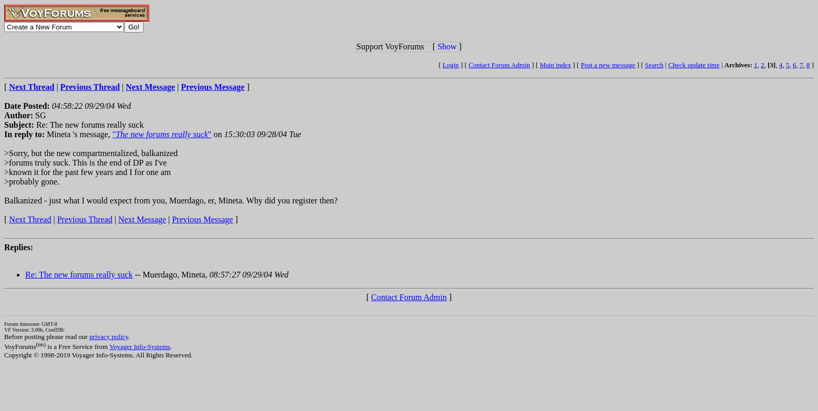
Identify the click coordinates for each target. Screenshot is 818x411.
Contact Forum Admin (499, 65)
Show (446, 46)
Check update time (693, 65)
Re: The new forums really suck (79, 274)
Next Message (142, 219)
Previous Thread (85, 219)
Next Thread (30, 219)
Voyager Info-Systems (139, 347)
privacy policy (108, 337)
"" (162, 134)
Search (654, 65)
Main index (555, 65)
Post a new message (608, 65)
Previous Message (202, 219)
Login (451, 65)
